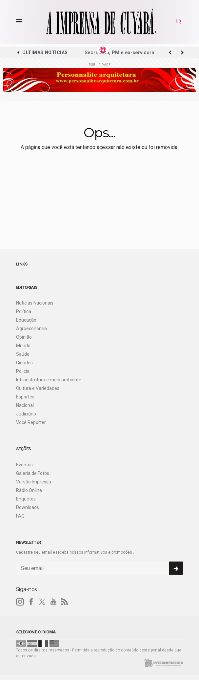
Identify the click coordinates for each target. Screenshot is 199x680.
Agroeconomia (31, 328)
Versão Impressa (33, 481)
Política (23, 311)
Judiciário (26, 413)
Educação (26, 320)
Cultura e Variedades (37, 388)
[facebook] (31, 602)
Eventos (24, 464)
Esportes (25, 396)
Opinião (24, 337)
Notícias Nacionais (34, 303)
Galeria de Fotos (32, 473)
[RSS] (65, 602)
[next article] (170, 52)
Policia (23, 371)
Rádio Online (29, 490)
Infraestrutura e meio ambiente (48, 379)
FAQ (20, 516)
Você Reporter (31, 422)
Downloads (27, 507)
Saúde (23, 354)
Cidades (24, 362)
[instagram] (20, 602)
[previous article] (182, 52)
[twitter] (42, 602)
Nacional (25, 405)
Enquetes (26, 498)
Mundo (23, 345)
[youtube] (53, 602)
